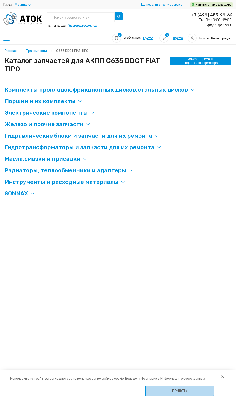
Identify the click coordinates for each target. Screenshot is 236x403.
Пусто (148, 38)
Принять (180, 391)
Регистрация (221, 38)
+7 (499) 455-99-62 (212, 15)
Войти (204, 38)
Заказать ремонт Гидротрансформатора (200, 61)
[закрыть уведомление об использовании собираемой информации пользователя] (222, 376)
